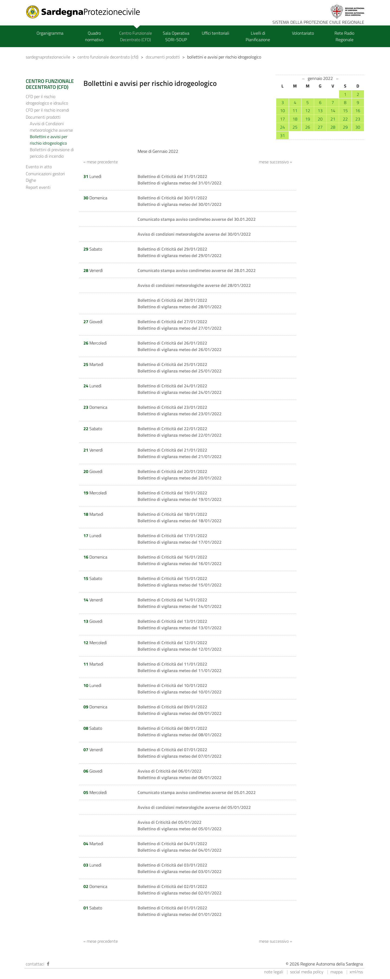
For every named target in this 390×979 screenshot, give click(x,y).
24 (282, 127)
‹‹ (303, 79)
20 (320, 119)
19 (307, 119)
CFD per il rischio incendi (47, 110)
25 (294, 127)
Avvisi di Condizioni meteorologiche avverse (51, 126)
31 (282, 135)
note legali (273, 971)
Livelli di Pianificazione (258, 36)
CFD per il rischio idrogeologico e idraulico (47, 99)
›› (337, 79)
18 (294, 119)
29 (345, 127)
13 (320, 110)
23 (357, 119)
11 (294, 110)
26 (307, 127)
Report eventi (38, 187)
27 (320, 127)
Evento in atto (39, 166)
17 (282, 119)
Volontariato (303, 33)
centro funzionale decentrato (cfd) (107, 57)
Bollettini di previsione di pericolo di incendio (52, 152)
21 (332, 119)
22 (345, 119)
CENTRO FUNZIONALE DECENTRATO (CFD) (50, 84)
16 (357, 110)
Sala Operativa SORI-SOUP (176, 36)
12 (307, 110)
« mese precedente (100, 161)
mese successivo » (275, 161)
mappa (336, 971)
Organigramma (50, 33)
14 (332, 110)
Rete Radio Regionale (344, 36)
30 (357, 127)
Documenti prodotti (43, 117)
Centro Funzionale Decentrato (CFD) (135, 36)
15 (345, 110)
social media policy (306, 971)
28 (332, 127)
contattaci (35, 964)
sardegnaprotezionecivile (48, 57)
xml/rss (356, 971)
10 (282, 110)
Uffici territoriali (215, 33)
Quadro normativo (94, 36)
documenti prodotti (163, 57)
